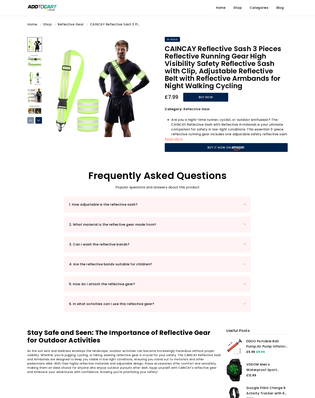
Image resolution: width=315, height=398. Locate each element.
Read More (174, 139)
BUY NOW (198, 97)
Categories (259, 8)
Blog (280, 8)
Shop (237, 8)
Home (220, 8)
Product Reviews (112, 391)
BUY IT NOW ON (226, 148)
